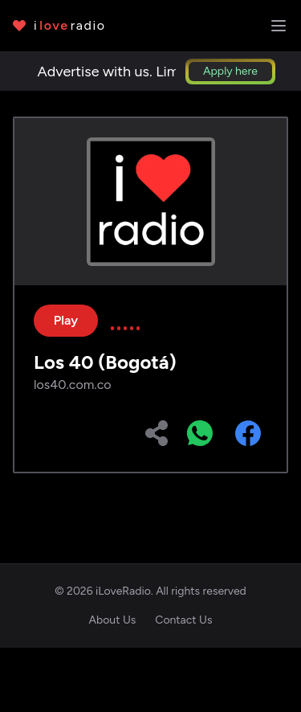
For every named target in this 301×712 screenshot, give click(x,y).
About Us (112, 620)
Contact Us (183, 620)
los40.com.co (73, 384)
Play (66, 320)
